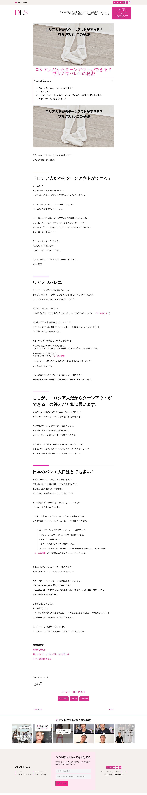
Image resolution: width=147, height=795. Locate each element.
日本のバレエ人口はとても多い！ (52, 101)
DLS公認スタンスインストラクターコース (73, 13)
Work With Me (76, 15)
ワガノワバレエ (45, 94)
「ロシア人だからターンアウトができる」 (55, 90)
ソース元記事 (59, 358)
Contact (106, 15)
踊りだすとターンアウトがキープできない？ (51, 656)
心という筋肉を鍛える (42, 661)
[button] (129, 2)
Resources (93, 15)
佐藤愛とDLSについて (100, 13)
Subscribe (61, 785)
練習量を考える (39, 651)
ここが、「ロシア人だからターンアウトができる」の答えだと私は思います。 (71, 97)
